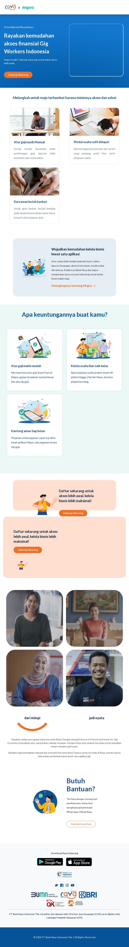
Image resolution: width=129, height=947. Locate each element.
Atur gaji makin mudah (26, 366)
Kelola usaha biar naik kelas (89, 366)
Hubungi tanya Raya (81, 824)
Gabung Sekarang (18, 74)
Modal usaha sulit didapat (91, 142)
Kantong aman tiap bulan (28, 431)
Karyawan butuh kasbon (30, 201)
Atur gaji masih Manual (29, 142)
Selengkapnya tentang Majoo (73, 286)
